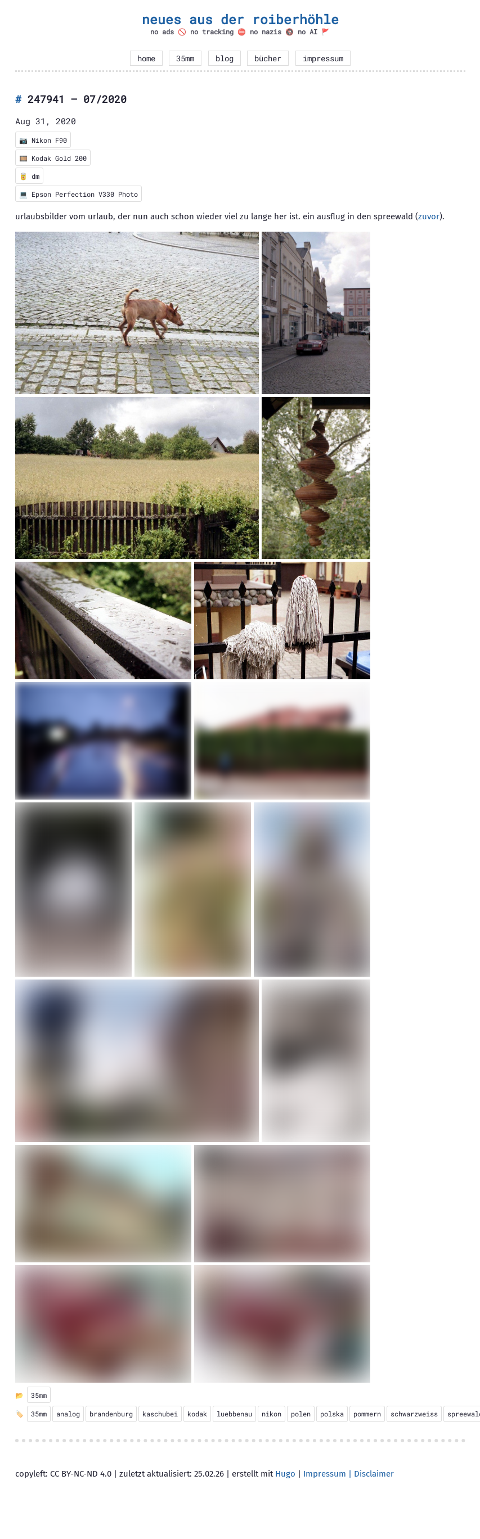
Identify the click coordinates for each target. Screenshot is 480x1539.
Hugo (285, 1474)
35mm (185, 58)
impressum (323, 58)
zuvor (428, 216)
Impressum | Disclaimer (348, 1474)
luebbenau (234, 1413)
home (146, 58)
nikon (271, 1413)
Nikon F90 (49, 140)
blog (225, 58)
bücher (267, 58)
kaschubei (160, 1413)
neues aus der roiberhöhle (240, 19)
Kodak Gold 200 (59, 158)
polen (301, 1413)
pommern (367, 1413)
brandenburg (111, 1413)
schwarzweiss (414, 1413)
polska (332, 1413)
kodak (197, 1413)
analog (68, 1413)
